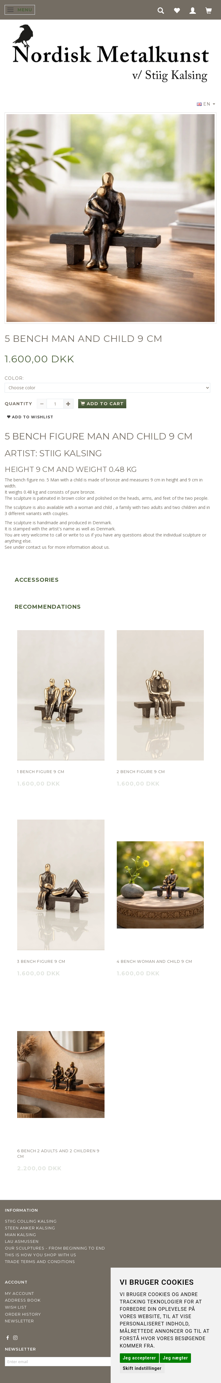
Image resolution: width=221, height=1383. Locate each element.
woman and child (95, 507)
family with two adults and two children (158, 507)
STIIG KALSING (70, 453)
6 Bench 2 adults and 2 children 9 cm (58, 1154)
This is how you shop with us (40, 1255)
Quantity (19, 403)
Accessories (37, 580)
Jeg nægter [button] (175, 1357)
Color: (14, 378)
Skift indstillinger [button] (142, 1368)
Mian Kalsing (20, 1234)
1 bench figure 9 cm (40, 771)
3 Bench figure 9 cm (41, 961)
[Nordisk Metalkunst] (111, 55)
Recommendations (48, 607)
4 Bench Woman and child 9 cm (154, 961)
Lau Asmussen (22, 1241)
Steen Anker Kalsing (30, 1228)
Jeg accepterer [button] (139, 1357)
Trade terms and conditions (40, 1261)
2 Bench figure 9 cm (141, 771)
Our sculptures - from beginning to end (55, 1248)
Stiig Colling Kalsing (31, 1221)
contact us (36, 547)
